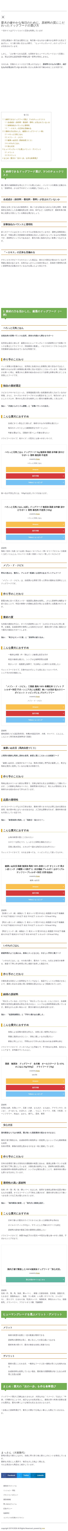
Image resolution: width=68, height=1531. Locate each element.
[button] (34, 11)
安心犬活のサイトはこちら (35, 1280)
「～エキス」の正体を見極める (18, 128)
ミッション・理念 (9, 1490)
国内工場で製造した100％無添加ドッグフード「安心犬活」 (34, 1269)
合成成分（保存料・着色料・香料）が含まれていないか (27, 122)
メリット (9, 152)
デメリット (10, 155)
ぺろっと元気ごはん (14, 134)
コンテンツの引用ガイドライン (13, 1518)
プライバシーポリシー (10, 1495)
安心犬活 (9, 146)
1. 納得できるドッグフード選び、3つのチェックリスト (23, 119)
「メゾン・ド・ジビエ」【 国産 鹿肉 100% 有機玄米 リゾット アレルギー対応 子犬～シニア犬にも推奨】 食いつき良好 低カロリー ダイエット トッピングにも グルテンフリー (34, 689)
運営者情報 (7, 1499)
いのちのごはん (12, 143)
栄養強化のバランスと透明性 (17, 125)
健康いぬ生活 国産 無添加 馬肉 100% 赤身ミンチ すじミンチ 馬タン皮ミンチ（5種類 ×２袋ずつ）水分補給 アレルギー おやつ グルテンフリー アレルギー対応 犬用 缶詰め (34, 869)
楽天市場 (35, 476)
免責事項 (6, 1513)
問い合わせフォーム (10, 1504)
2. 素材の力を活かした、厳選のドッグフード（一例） (23, 131)
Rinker (38, 459)
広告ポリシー (7, 1508)
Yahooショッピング (35, 482)
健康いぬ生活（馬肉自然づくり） (19, 140)
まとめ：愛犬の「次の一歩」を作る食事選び (20, 158)
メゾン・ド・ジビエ (14, 137)
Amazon (35, 469)
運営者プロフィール (10, 1486)
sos (43, 1528)
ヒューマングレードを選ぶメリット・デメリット (21, 149)
